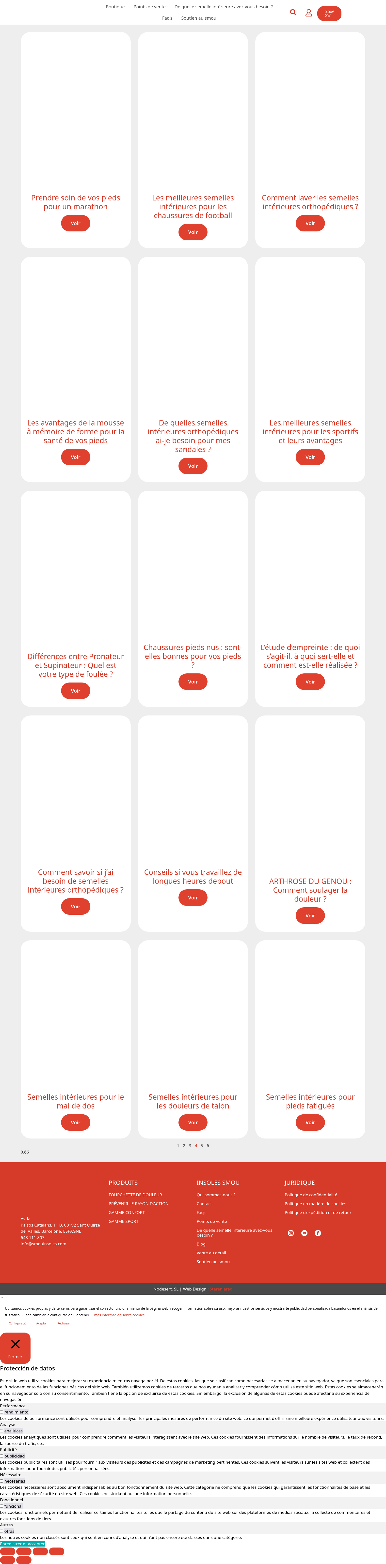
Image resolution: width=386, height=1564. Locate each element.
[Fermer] (15, 1348)
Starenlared (221, 1289)
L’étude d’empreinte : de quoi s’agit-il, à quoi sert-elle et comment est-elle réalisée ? (310, 656)
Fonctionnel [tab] (11, 1500)
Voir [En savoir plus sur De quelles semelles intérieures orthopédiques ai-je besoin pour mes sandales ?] (193, 466)
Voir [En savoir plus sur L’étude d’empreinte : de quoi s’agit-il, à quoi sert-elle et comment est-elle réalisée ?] (310, 681)
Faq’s (167, 18)
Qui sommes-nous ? (216, 1195)
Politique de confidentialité (311, 1195)
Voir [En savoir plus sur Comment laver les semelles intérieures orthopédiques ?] (310, 223)
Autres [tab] (6, 1525)
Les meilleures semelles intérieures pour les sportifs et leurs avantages (310, 431)
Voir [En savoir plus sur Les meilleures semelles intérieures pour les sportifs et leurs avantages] (310, 457)
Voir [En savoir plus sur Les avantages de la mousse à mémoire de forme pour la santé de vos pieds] (75, 457)
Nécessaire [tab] (10, 1474)
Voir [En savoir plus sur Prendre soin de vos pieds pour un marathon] (75, 223)
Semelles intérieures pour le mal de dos (75, 1101)
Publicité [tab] (8, 1449)
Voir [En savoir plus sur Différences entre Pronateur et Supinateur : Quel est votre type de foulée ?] (75, 690)
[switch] (1, 1411)
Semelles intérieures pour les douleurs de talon (193, 1101)
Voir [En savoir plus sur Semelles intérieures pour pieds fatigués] (310, 1122)
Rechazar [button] (63, 1323)
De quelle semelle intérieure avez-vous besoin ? (224, 7)
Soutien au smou (198, 18)
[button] (293, 12)
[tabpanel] (193, 1418)
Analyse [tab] (7, 1424)
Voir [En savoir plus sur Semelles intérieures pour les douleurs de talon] (193, 1122)
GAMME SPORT (124, 1221)
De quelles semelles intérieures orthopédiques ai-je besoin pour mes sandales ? (193, 436)
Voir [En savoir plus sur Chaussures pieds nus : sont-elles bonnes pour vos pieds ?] (193, 681)
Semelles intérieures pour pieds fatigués (310, 1101)
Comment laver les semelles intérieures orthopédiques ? (310, 202)
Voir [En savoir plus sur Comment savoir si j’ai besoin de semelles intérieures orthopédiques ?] (75, 906)
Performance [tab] (13, 1406)
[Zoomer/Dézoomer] (7, 1551)
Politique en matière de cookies (315, 1203)
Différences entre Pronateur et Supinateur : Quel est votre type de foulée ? (75, 665)
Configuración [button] (18, 1323)
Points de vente (150, 7)
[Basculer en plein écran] (24, 1551)
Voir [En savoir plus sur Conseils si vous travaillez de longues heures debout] (193, 897)
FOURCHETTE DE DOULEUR (135, 1195)
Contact (204, 1203)
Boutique (115, 7)
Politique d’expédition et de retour (318, 1212)
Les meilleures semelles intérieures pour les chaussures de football (193, 206)
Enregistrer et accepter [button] (22, 1544)
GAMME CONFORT (127, 1212)
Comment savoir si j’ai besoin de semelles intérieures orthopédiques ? (76, 881)
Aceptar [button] (41, 1323)
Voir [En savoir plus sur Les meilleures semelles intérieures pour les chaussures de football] (193, 232)
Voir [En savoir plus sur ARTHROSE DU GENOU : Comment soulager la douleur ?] (310, 915)
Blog (201, 1244)
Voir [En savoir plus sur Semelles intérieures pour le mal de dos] (75, 1122)
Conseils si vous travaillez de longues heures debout (193, 876)
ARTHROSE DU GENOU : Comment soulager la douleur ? (310, 890)
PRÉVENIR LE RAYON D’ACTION (139, 1203)
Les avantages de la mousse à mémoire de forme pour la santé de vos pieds (76, 431)
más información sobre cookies (119, 1315)
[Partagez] (40, 1551)
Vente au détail (211, 1253)
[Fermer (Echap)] (56, 1551)
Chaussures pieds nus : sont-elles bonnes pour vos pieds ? (193, 656)
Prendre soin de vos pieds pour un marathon (75, 202)
